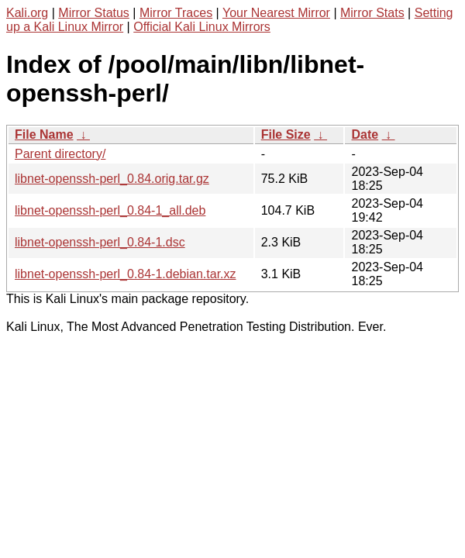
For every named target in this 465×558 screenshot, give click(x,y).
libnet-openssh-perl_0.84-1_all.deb (110, 210)
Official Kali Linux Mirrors (201, 26)
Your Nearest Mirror (276, 12)
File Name (44, 134)
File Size (286, 134)
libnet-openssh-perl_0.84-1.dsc (100, 242)
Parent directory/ (60, 153)
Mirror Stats (372, 12)
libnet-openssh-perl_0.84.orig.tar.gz (112, 178)
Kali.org (27, 12)
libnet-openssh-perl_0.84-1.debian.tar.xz (125, 274)
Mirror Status (93, 12)
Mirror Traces (176, 12)
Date (364, 134)
